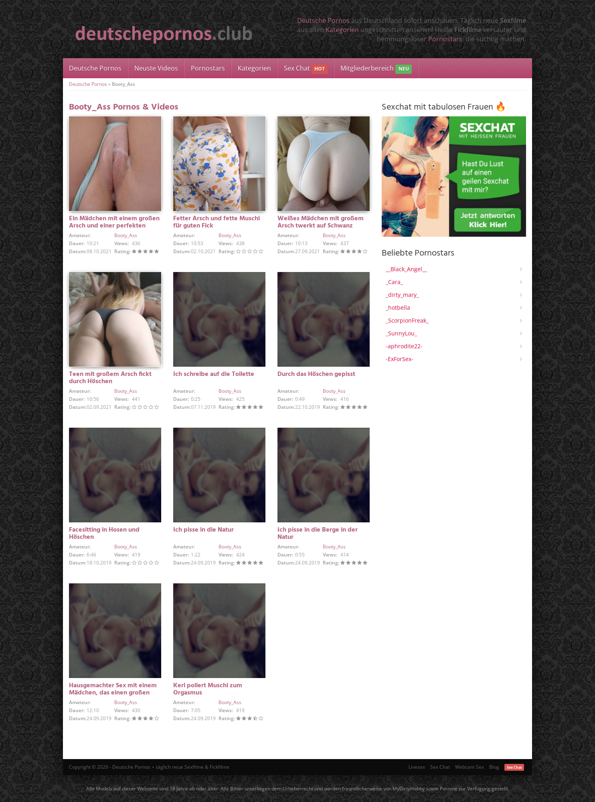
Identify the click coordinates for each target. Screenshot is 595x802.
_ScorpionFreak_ (407, 320)
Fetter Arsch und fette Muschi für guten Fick (216, 222)
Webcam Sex (469, 766)
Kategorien (342, 29)
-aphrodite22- (404, 346)
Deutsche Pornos (323, 20)
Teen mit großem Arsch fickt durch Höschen (110, 378)
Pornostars (445, 39)
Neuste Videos (156, 68)
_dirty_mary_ (402, 294)
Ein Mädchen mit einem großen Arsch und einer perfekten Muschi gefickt (114, 225)
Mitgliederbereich (375, 69)
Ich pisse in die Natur (203, 530)
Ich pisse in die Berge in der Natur (317, 533)
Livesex (417, 766)
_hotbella (398, 307)
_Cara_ (394, 282)
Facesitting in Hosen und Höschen (104, 533)
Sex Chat (306, 69)
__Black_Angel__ (406, 269)
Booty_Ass (125, 235)
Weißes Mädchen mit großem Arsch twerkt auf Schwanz (320, 222)
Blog (494, 766)
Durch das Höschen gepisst (316, 374)
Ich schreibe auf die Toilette (213, 374)
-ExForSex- (399, 359)
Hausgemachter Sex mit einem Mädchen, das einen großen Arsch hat (113, 692)
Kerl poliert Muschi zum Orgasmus (207, 689)
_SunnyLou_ (401, 333)
